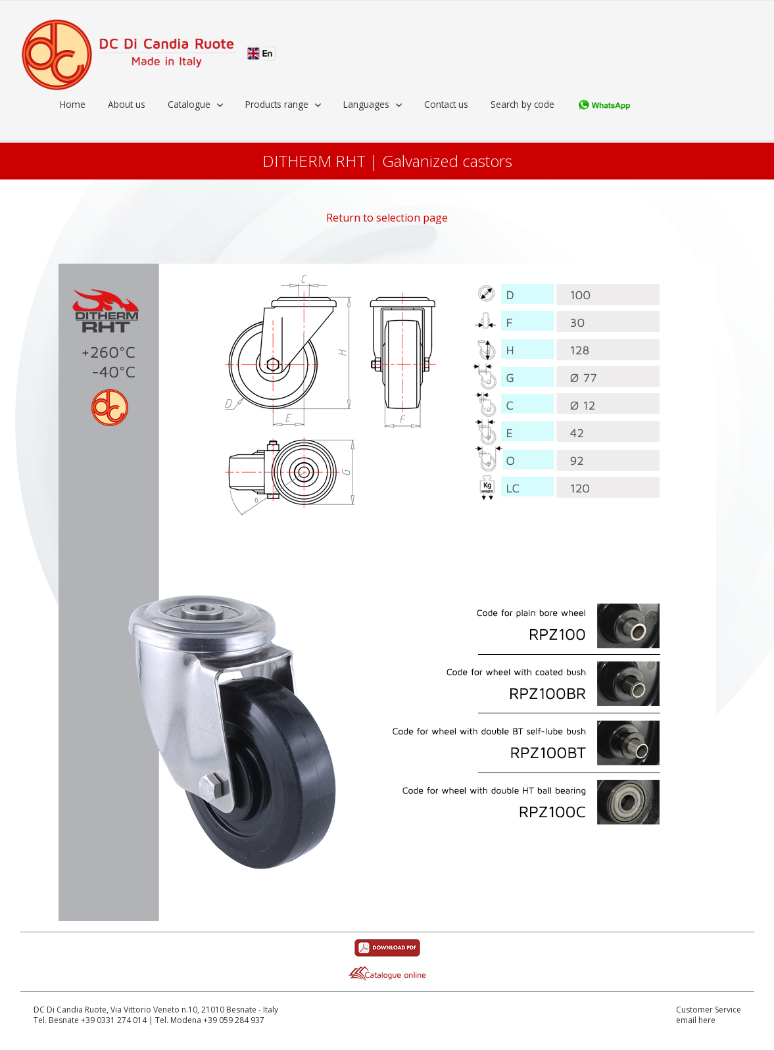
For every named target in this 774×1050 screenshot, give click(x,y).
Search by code (522, 104)
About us (126, 104)
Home (72, 104)
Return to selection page (387, 217)
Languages (366, 104)
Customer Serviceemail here (708, 1015)
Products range (276, 104)
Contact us (446, 104)
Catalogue (189, 104)
